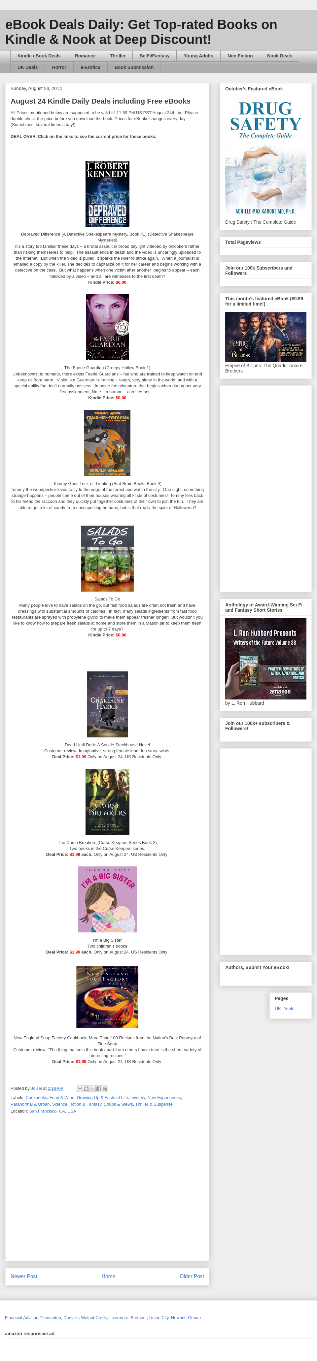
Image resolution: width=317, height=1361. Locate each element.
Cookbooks (36, 1097)
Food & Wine (62, 1097)
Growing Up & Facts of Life (102, 1097)
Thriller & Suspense (153, 1104)
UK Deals (28, 67)
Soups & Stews (118, 1104)
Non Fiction (240, 55)
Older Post (192, 1276)
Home (109, 1276)
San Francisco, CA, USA (52, 1111)
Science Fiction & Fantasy (76, 1104)
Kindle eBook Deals (39, 55)
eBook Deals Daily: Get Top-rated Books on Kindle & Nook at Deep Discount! (141, 32)
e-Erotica (90, 67)
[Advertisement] (62, 1194)
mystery (137, 1097)
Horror (59, 67)
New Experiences (164, 1097)
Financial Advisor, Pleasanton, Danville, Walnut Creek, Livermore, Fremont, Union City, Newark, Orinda (103, 1317)
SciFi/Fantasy (154, 55)
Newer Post (24, 1276)
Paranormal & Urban (30, 1104)
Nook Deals (279, 55)
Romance (85, 55)
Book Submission (134, 67)
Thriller (117, 55)
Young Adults (198, 55)
